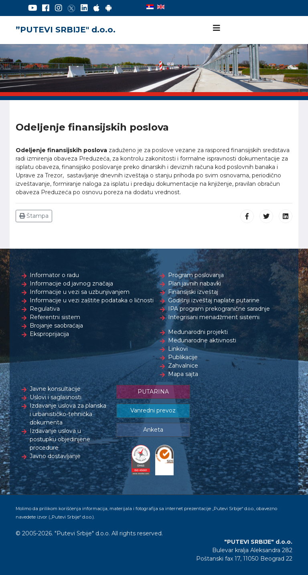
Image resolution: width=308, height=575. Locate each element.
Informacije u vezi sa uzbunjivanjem (80, 292)
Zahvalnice (183, 365)
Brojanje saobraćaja (56, 325)
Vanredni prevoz (153, 410)
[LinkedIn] (84, 8)
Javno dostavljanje (55, 456)
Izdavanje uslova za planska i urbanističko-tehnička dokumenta (68, 414)
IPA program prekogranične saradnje (219, 308)
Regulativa (45, 308)
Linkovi (178, 348)
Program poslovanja (196, 275)
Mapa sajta (183, 374)
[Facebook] (45, 8)
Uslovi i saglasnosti (55, 397)
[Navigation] (216, 28)
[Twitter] (71, 8)
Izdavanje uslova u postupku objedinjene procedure (60, 439)
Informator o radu (54, 275)
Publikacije (183, 357)
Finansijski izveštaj (193, 292)
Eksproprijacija (49, 334)
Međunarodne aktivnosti (202, 340)
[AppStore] (96, 8)
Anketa (153, 429)
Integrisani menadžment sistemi (213, 317)
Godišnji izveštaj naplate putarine (213, 300)
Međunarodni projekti (198, 332)
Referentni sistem (55, 317)
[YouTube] (32, 8)
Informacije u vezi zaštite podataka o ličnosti (92, 300)
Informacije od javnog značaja (71, 283)
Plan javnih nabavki (194, 283)
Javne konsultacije (55, 388)
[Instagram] (58, 8)
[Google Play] (108, 8)
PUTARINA (153, 391)
